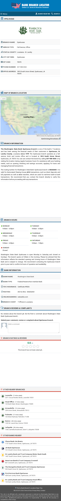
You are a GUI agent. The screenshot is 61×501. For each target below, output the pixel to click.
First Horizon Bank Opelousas (16, 473)
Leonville (8, 395)
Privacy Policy (36, 490)
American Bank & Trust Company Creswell (21, 460)
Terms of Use (28, 490)
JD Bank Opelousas (12, 448)
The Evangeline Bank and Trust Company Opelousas (25, 467)
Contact (43, 490)
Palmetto (8, 414)
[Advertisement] (30, 83)
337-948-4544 (22, 67)
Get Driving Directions (49, 139)
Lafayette (8, 427)
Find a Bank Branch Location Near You (29, 488)
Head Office (9, 402)
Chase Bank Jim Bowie (14, 441)
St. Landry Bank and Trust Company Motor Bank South (25, 454)
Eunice (7, 421)
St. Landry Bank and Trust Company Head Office (23, 480)
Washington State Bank (26, 277)
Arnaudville (9, 408)
